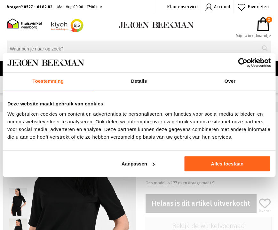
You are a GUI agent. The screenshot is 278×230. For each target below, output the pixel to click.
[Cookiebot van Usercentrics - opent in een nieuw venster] (243, 62)
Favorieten (258, 7)
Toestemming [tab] (48, 81)
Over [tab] (230, 81)
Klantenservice (182, 7)
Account (222, 7)
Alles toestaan (227, 163)
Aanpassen (138, 163)
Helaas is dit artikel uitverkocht (201, 203)
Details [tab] (139, 81)
